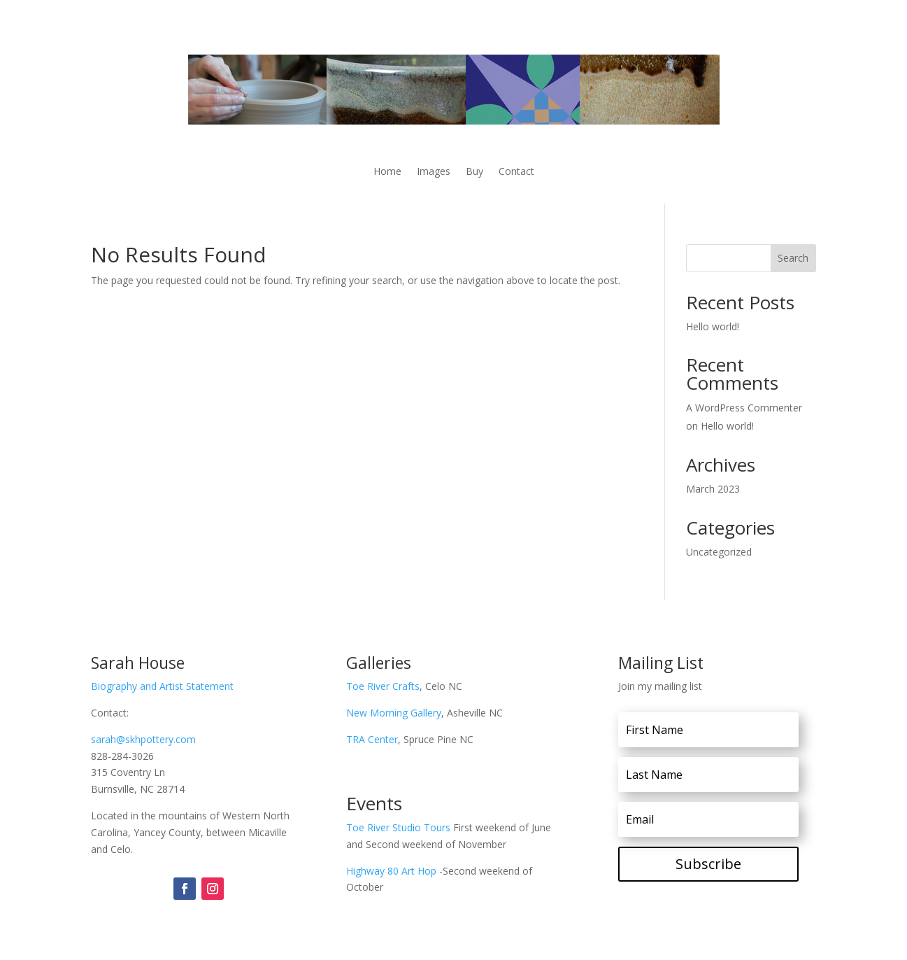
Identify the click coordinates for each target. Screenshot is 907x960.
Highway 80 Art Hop (391, 870)
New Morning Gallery (393, 712)
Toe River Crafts (383, 686)
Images (433, 172)
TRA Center (372, 739)
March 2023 (713, 488)
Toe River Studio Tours (399, 827)
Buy (474, 172)
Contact (516, 172)
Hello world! (712, 326)
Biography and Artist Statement (162, 686)
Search (793, 257)
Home (387, 172)
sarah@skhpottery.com (143, 739)
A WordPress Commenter (744, 407)
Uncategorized (719, 551)
